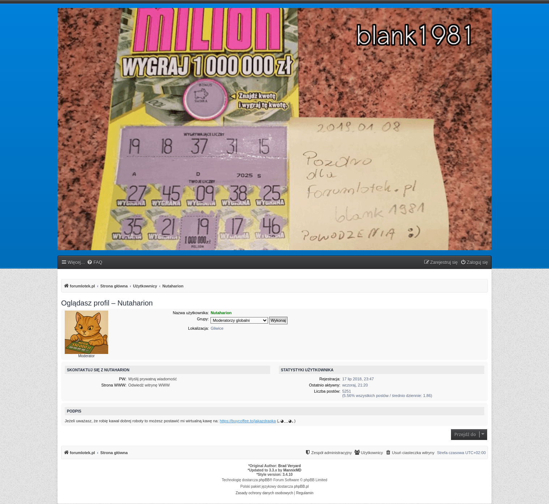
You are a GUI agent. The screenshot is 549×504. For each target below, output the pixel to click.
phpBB (264, 480)
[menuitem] (94, 263)
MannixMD (292, 470)
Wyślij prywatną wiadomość (152, 379)
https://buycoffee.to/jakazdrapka (248, 421)
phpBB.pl (301, 486)
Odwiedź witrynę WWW (149, 385)
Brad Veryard (289, 466)
